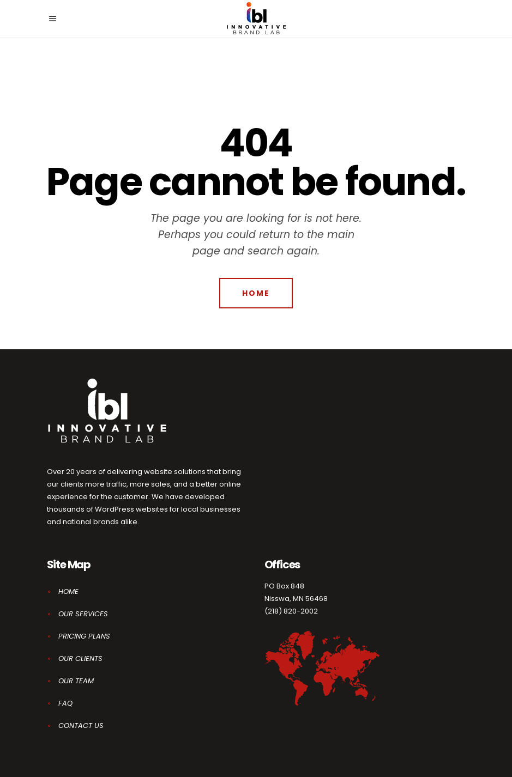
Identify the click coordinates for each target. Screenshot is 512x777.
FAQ (65, 703)
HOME (68, 591)
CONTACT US (81, 725)
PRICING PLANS (84, 636)
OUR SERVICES (83, 614)
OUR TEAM (76, 681)
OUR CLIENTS (80, 658)
